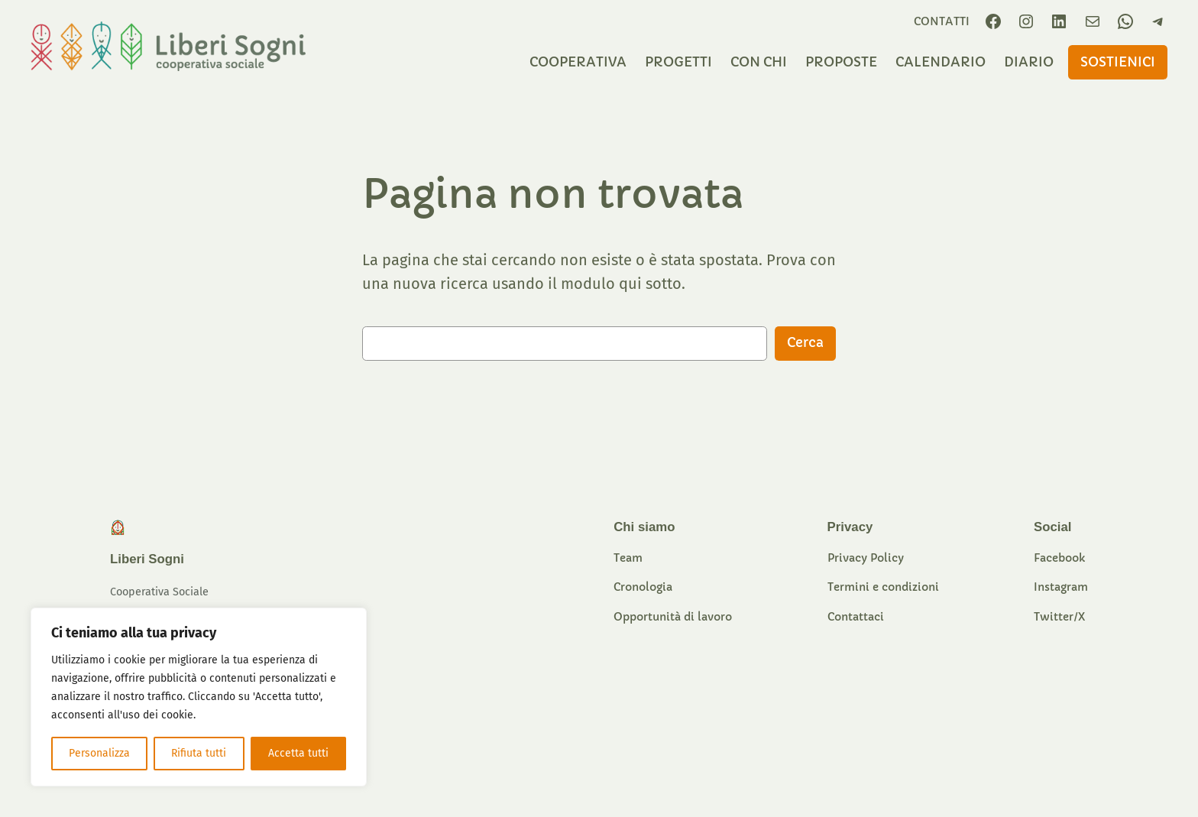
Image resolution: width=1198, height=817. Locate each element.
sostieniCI (1117, 62)
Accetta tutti (298, 753)
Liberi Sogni (147, 559)
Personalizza (99, 753)
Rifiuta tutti (198, 753)
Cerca (805, 343)
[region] (199, 697)
